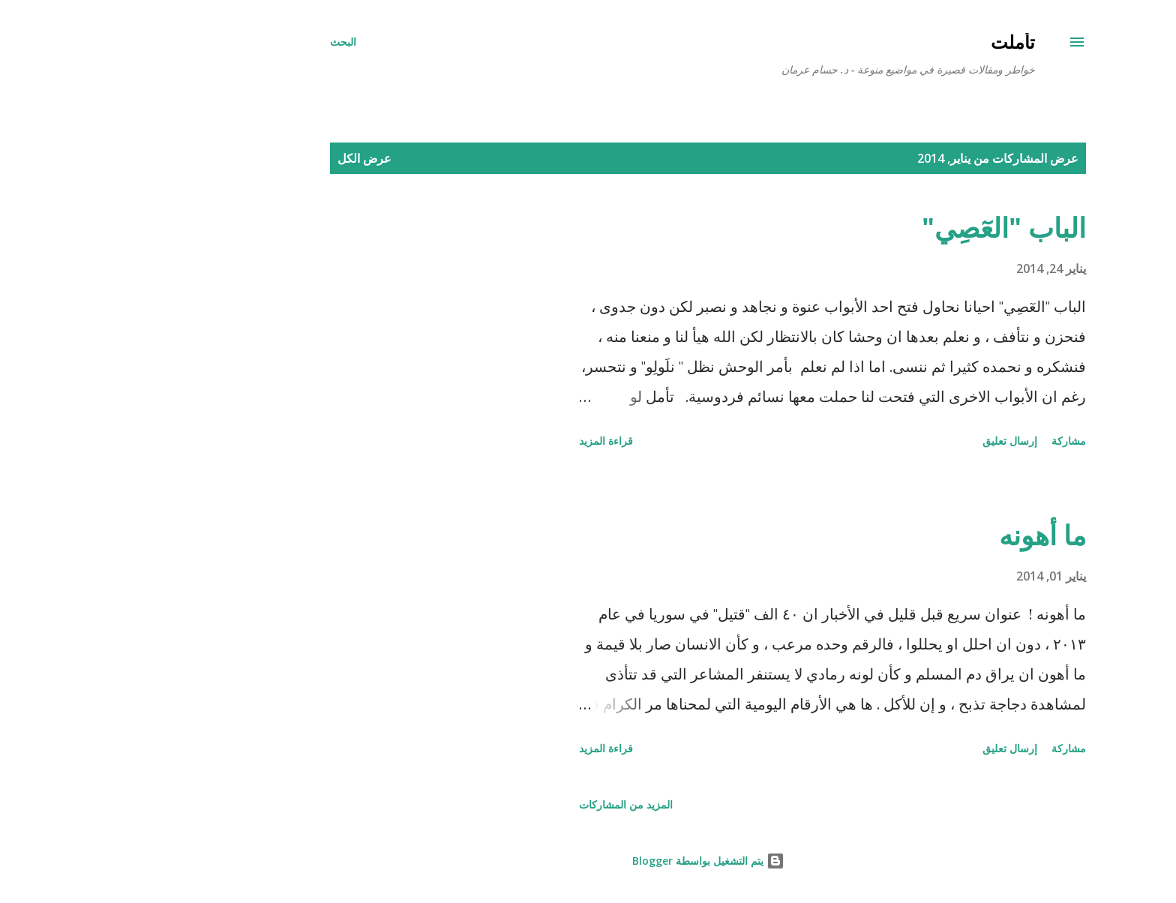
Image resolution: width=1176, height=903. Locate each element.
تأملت (893, 41)
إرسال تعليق (889, 441)
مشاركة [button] (949, 441)
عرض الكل (245, 158)
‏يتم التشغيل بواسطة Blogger (588, 861)
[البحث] (223, 42)
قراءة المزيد (486, 441)
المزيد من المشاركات (506, 804)
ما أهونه (922, 535)
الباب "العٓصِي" (884, 227)
